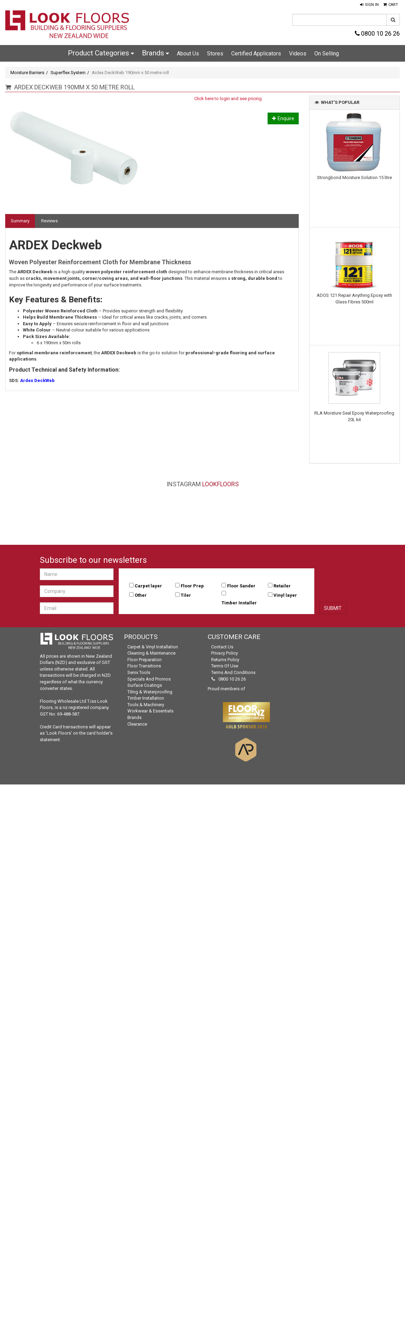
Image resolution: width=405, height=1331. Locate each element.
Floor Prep (192, 585)
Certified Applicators (256, 53)
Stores (215, 53)
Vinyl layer (285, 595)
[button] (369, 5)
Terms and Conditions (233, 672)
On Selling (326, 53)
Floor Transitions (144, 665)
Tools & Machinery (145, 704)
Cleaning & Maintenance (151, 653)
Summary (20, 220)
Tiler (186, 595)
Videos (297, 53)
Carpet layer (148, 585)
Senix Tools (138, 672)
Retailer (282, 585)
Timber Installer (239, 602)
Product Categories (101, 53)
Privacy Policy (224, 653)
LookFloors (220, 484)
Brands (155, 53)
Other (141, 595)
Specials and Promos (149, 679)
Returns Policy (225, 659)
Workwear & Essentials (150, 710)
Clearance (137, 724)
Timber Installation (145, 698)
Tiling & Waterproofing (149, 691)
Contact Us (222, 646)
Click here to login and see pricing (228, 98)
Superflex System (68, 72)
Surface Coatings (144, 685)
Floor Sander (241, 585)
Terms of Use (224, 665)
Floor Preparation (144, 659)
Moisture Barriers (27, 72)
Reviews (49, 220)
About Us (188, 53)
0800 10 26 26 (377, 33)
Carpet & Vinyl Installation (152, 646)
